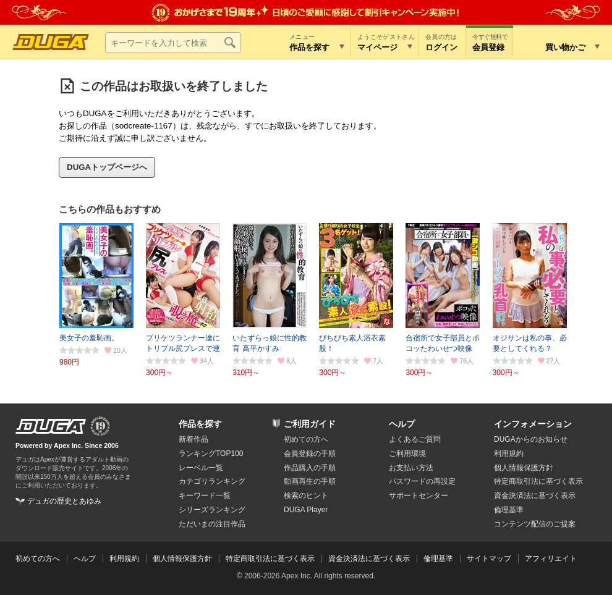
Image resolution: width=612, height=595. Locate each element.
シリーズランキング (212, 509)
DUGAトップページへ (107, 167)
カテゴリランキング (212, 481)
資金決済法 (535, 495)
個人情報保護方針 (523, 467)
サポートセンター (418, 495)
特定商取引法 (538, 481)
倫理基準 (509, 509)
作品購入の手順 (310, 467)
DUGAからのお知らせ (530, 439)
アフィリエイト (551, 558)
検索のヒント (306, 495)
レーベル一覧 (201, 467)
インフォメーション (533, 424)
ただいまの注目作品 (212, 524)
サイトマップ (489, 558)
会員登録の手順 (310, 453)
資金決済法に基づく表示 (369, 558)
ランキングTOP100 (211, 453)
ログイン (441, 47)
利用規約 (509, 453)
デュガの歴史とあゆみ (64, 501)
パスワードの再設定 (422, 481)
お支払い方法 (411, 467)
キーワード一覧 (205, 495)
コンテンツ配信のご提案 (535, 524)
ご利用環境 (407, 453)
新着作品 (193, 439)
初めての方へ (306, 439)
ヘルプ (402, 424)
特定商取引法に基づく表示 (270, 558)
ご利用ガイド (310, 424)
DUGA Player (306, 509)
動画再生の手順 (310, 481)
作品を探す (200, 424)
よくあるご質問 (415, 439)
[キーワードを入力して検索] (173, 42)
